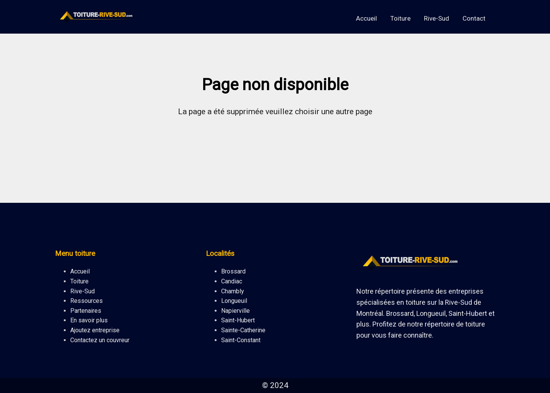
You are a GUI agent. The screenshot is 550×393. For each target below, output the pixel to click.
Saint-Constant (240, 340)
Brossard (233, 271)
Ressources (86, 300)
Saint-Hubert (238, 320)
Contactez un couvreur (99, 340)
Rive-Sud (436, 18)
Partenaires (85, 310)
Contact (474, 18)
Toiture (400, 18)
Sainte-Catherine (243, 330)
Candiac (231, 281)
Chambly (232, 291)
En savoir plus (89, 320)
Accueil (366, 18)
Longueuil (234, 300)
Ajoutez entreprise (95, 330)
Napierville (235, 310)
